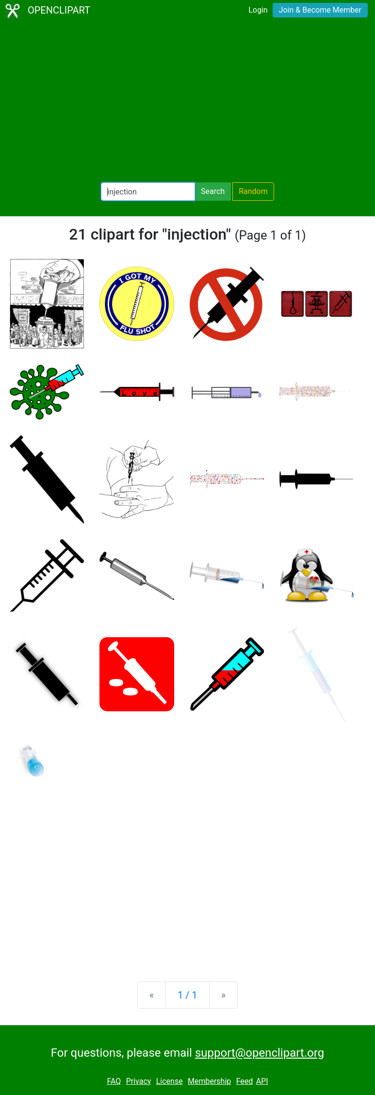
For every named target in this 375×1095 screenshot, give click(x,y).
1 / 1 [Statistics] (187, 995)
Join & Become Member (320, 10)
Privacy (138, 1081)
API (262, 1081)
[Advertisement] (187, 102)
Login (257, 10)
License (169, 1081)
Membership (209, 1081)
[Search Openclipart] (148, 191)
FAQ (114, 1081)
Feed (244, 1081)
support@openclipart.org (259, 1053)
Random (253, 191)
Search (213, 191)
